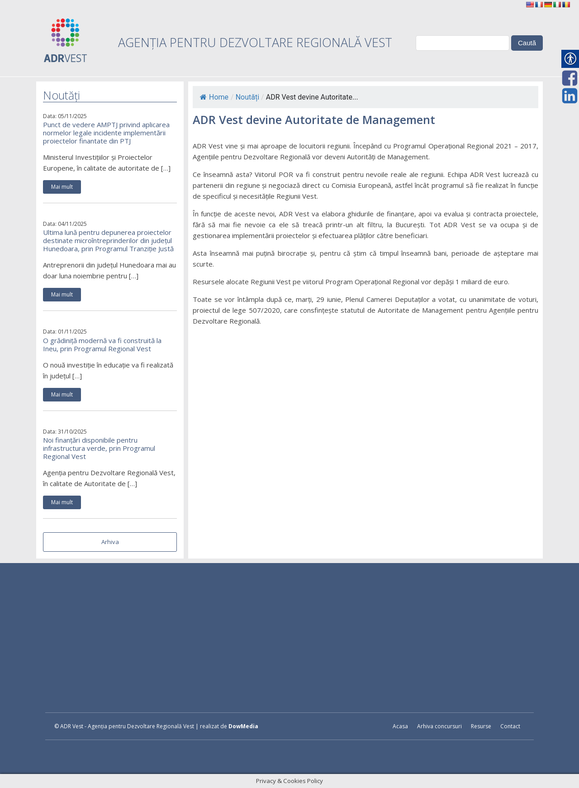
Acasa (400, 726)
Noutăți (247, 97)
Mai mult (62, 187)
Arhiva (110, 542)
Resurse (481, 726)
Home (214, 97)
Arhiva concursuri (439, 726)
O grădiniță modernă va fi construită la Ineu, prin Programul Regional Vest (102, 344)
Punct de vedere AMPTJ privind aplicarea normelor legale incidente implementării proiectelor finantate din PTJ (106, 132)
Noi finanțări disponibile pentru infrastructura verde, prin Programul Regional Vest (99, 448)
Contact (510, 726)
